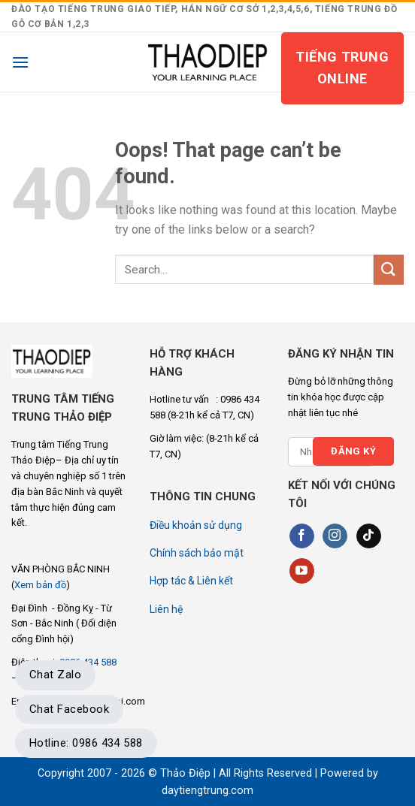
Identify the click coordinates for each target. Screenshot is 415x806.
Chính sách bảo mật (197, 553)
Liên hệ (166, 609)
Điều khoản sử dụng (196, 525)
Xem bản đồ (40, 584)
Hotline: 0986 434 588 (86, 743)
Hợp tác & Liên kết (191, 581)
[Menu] (20, 62)
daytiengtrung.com (207, 790)
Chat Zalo (55, 674)
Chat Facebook (69, 709)
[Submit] (389, 269)
